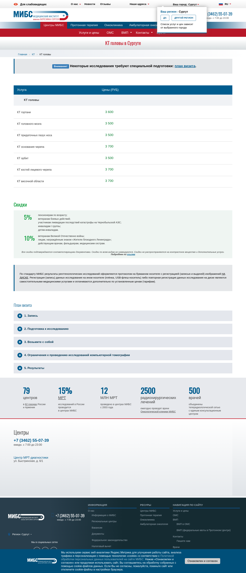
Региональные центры (104, 521)
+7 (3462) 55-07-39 (217, 14)
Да (165, 18)
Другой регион (183, 18)
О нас (91, 510)
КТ (33, 54)
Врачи (176, 547)
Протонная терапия (84, 25)
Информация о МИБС (104, 515)
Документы (98, 533)
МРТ (62, 398)
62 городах (31, 404)
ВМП (124, 32)
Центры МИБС (54, 25)
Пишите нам (183, 541)
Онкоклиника (113, 25)
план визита (185, 66)
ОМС (110, 32)
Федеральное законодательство (109, 540)
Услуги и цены (89, 32)
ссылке (131, 254)
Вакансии (97, 527)
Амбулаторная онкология (146, 25)
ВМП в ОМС (183, 524)
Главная (22, 54)
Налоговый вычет (101, 546)
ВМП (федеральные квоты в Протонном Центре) (204, 530)
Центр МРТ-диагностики (31, 457)
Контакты (142, 32)
